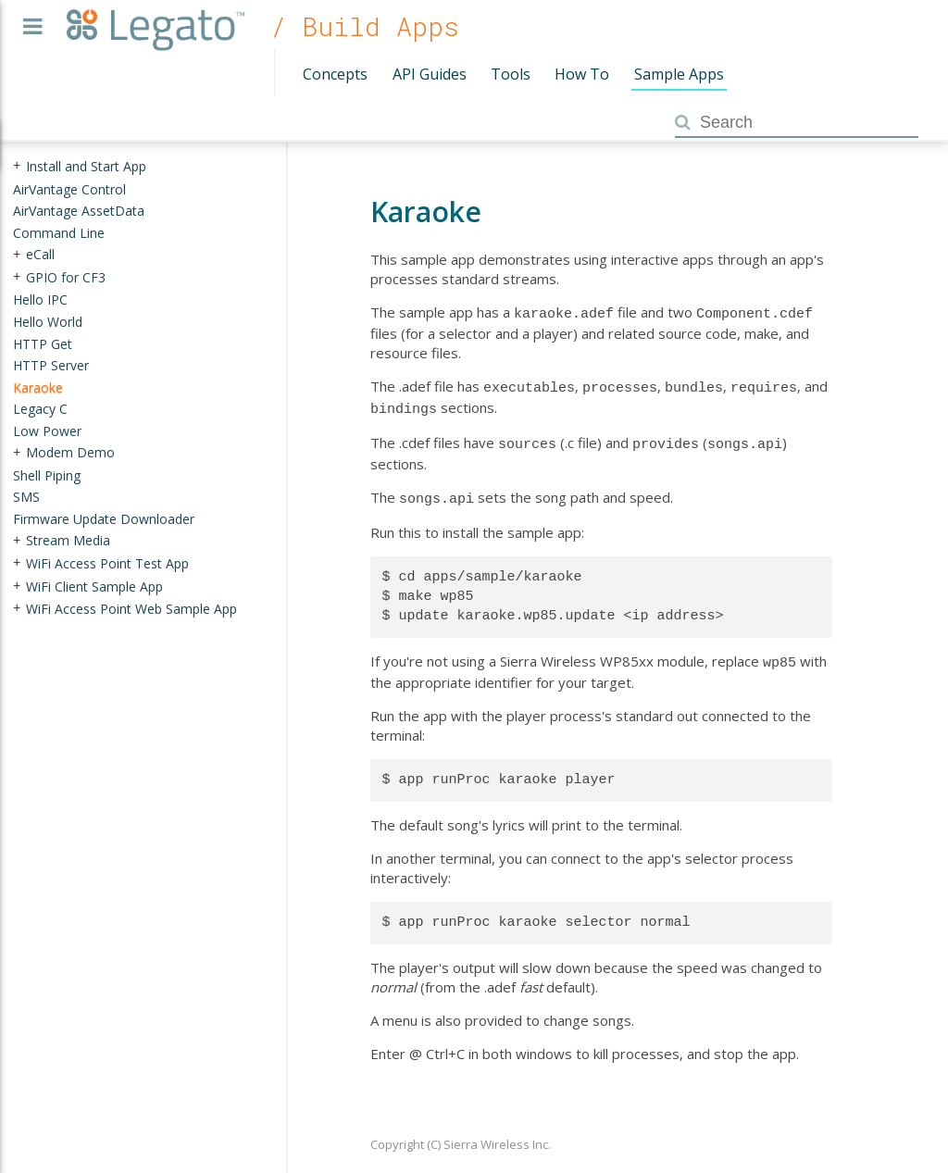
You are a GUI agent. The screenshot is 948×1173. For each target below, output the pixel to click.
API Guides (430, 74)
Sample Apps (679, 74)
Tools (510, 74)
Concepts (335, 74)
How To (582, 74)
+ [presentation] (16, 166)
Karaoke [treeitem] (38, 386)
